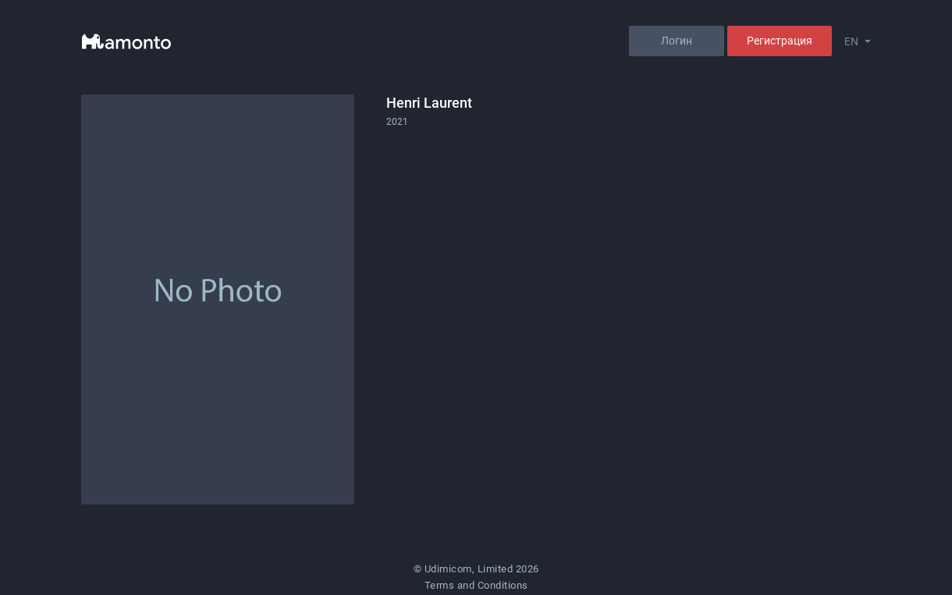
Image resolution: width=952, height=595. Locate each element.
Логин (676, 40)
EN (851, 41)
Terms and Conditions (476, 585)
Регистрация (779, 40)
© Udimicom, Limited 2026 (476, 569)
